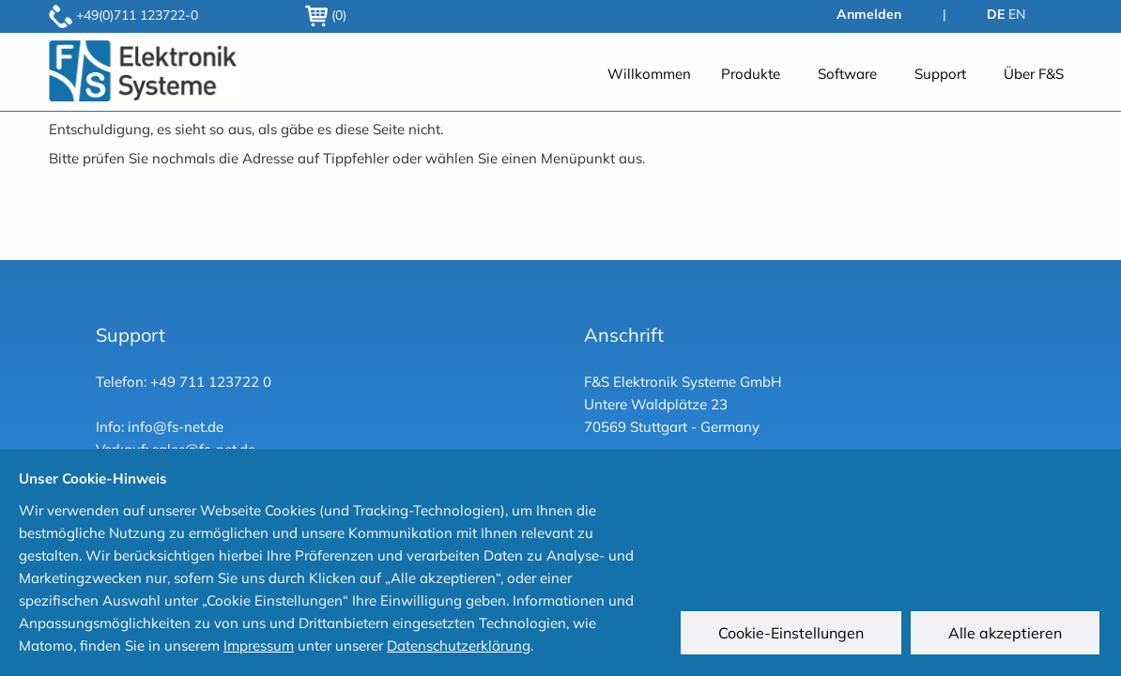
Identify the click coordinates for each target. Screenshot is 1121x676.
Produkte (750, 74)
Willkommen (649, 74)
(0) (325, 15)
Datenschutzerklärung (458, 645)
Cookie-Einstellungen (794, 635)
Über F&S (1034, 74)
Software (847, 74)
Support (940, 74)
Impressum (258, 645)
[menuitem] (649, 73)
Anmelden (869, 14)
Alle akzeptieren (1008, 635)
